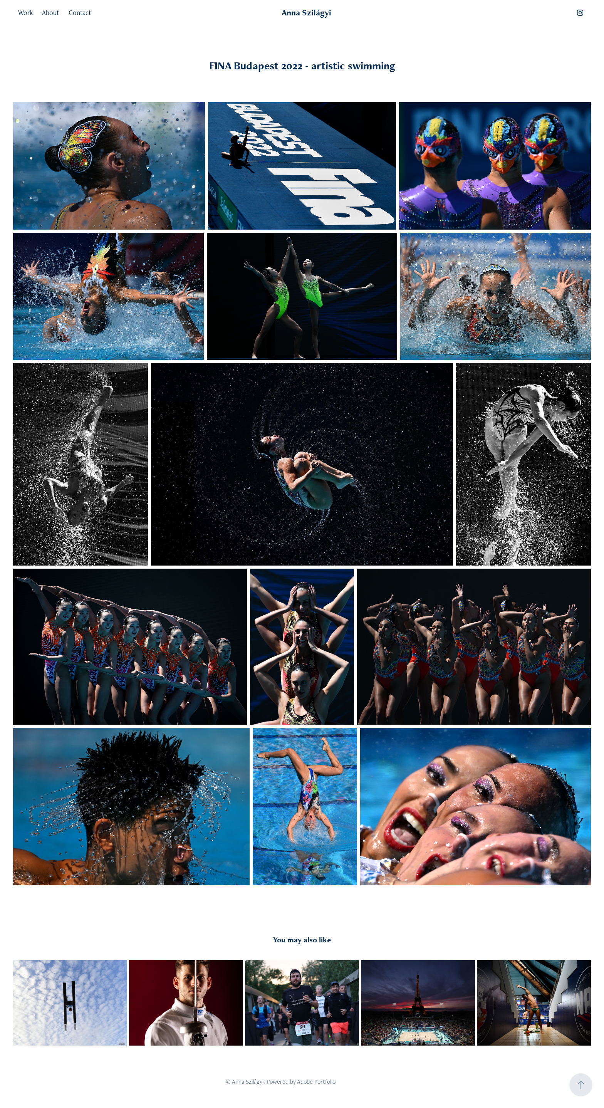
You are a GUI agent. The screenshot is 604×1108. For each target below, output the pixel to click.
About (50, 12)
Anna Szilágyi (306, 12)
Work (25, 12)
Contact (80, 12)
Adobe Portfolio (316, 1082)
